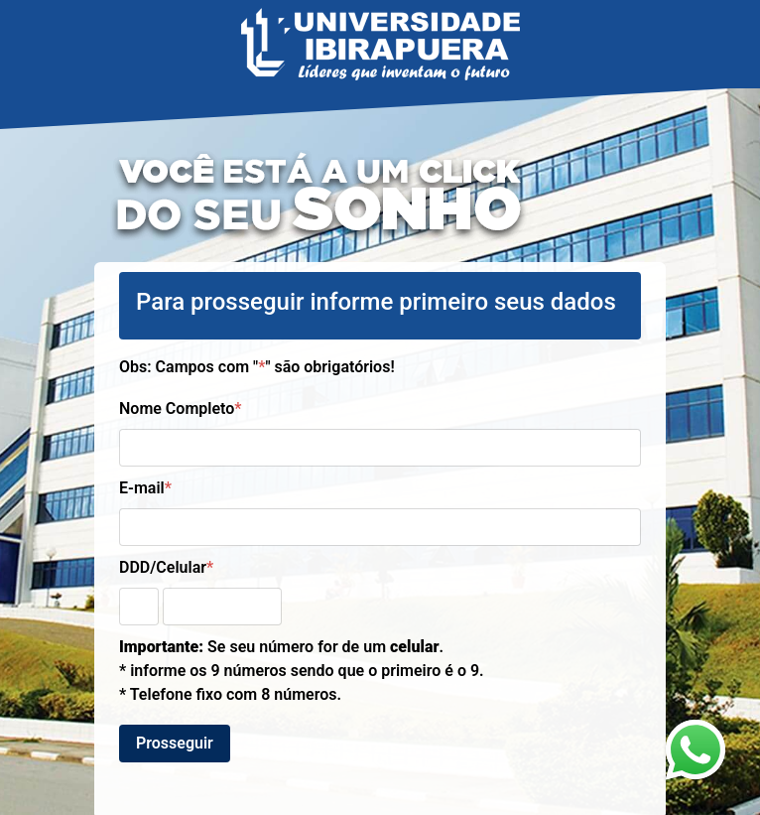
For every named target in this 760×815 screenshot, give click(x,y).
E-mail (145, 487)
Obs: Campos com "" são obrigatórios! (257, 366)
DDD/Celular (166, 567)
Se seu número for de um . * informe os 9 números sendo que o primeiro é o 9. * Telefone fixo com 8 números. (301, 670)
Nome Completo (180, 408)
